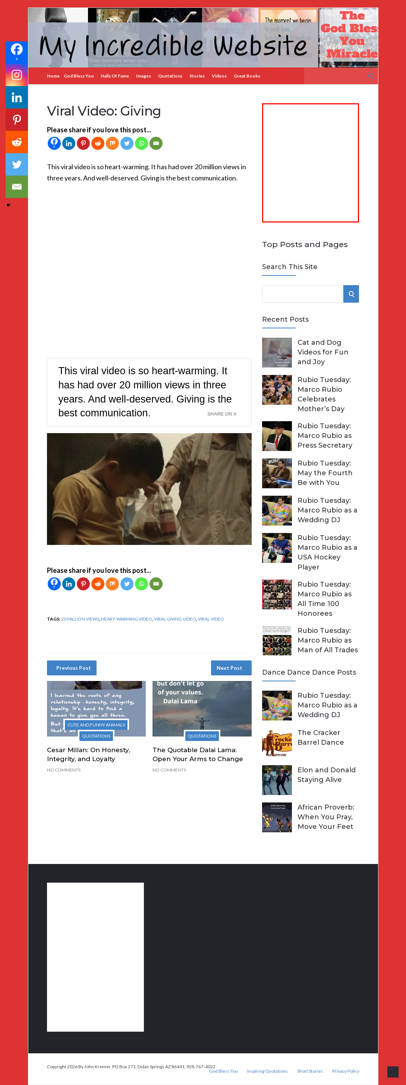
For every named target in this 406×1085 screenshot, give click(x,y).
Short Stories (310, 1071)
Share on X (221, 414)
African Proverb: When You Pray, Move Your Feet (326, 817)
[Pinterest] (83, 143)
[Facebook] (54, 143)
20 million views (80, 619)
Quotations (170, 76)
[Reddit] (97, 143)
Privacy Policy (345, 1071)
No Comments (64, 770)
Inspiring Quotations (267, 1071)
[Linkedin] (68, 143)
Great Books (247, 76)
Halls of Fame (115, 76)
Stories (197, 76)
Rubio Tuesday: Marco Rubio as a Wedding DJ (328, 510)
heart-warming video (126, 619)
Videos (219, 76)
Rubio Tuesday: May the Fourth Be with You (325, 473)
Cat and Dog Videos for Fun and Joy (323, 352)
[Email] (156, 143)
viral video (211, 619)
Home (53, 76)
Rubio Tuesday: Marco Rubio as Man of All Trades (328, 640)
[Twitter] (126, 143)
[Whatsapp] (141, 143)
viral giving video (175, 619)
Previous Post (73, 668)
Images (143, 76)
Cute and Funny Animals (96, 725)
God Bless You (79, 76)
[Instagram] (17, 75)
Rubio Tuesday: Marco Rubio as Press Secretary (325, 436)
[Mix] (112, 143)
